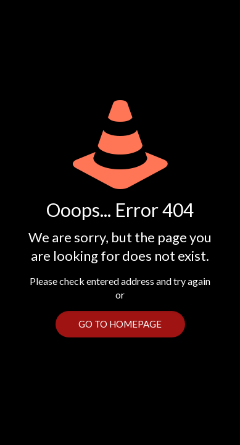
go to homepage (120, 323)
